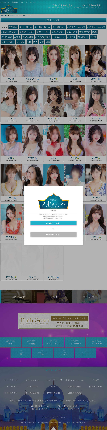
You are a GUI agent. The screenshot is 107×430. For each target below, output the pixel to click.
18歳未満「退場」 (53, 235)
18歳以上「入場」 (53, 223)
